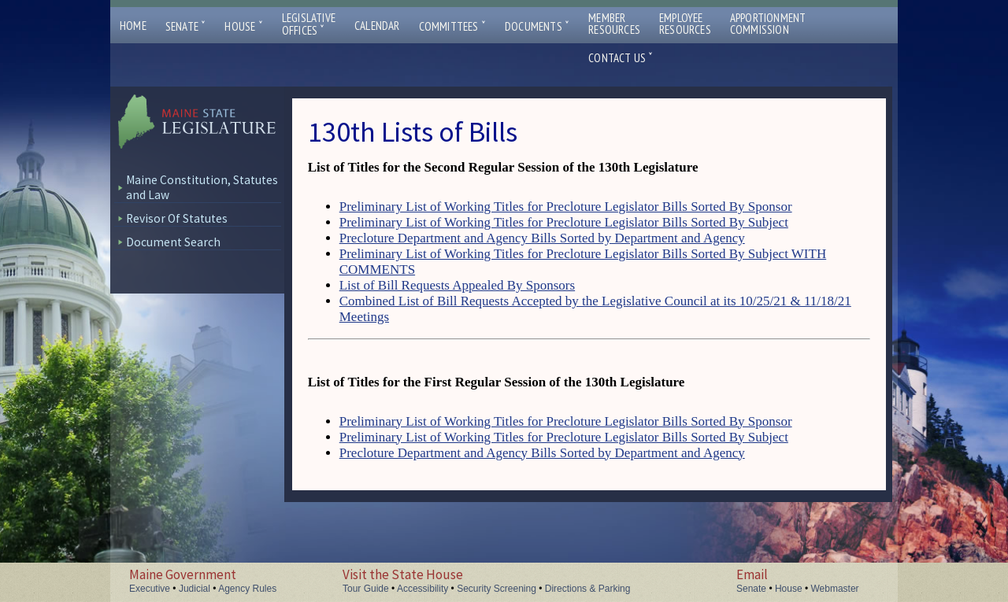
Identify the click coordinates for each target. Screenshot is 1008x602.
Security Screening (496, 588)
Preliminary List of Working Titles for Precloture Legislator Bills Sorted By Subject (563, 222)
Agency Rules (247, 588)
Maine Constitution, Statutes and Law (202, 187)
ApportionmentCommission (768, 23)
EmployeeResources (685, 23)
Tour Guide (366, 588)
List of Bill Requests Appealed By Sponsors (457, 285)
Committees (452, 26)
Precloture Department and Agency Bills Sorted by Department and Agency (542, 238)
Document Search (173, 242)
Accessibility (422, 588)
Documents (537, 26)
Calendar (377, 25)
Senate (185, 26)
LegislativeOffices (308, 24)
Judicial (194, 588)
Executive (149, 588)
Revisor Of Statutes (177, 218)
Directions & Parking (588, 588)
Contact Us (620, 58)
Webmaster (834, 588)
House (243, 26)
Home (133, 25)
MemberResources (614, 23)
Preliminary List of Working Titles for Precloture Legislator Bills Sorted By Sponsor (565, 206)
